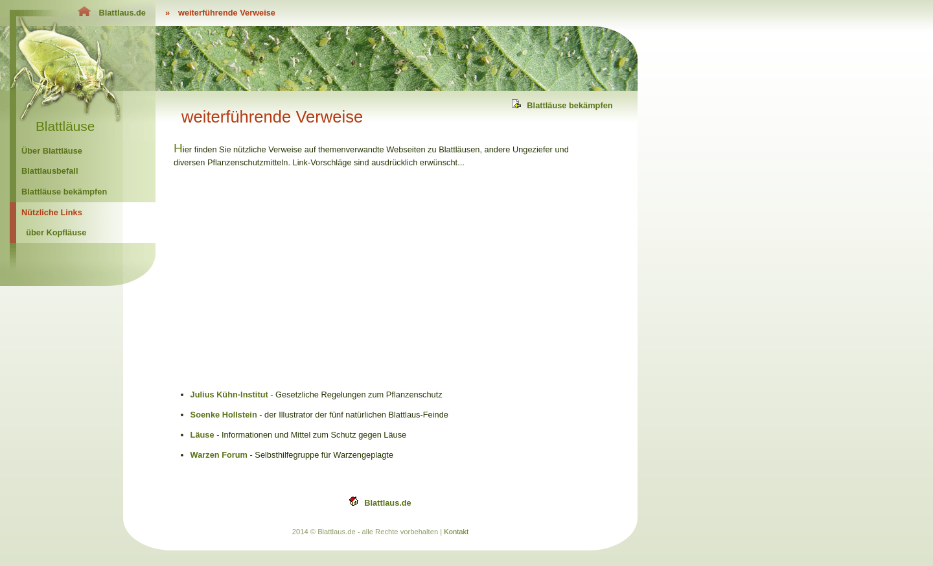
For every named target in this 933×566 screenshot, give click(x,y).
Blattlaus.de (387, 503)
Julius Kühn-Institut (229, 394)
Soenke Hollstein (223, 414)
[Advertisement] (282, 277)
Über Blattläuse (51, 151)
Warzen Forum (219, 455)
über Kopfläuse (56, 232)
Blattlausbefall (49, 171)
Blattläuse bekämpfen (64, 191)
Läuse (202, 435)
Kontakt (456, 532)
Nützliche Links (51, 212)
